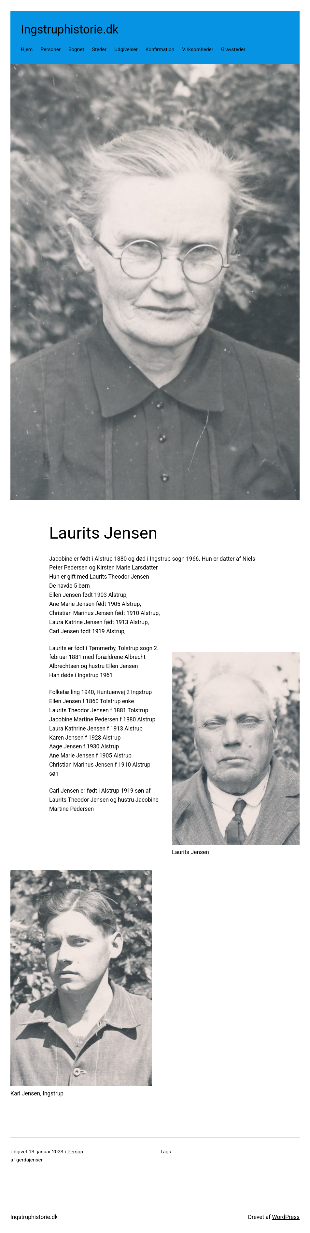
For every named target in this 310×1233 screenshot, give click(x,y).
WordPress (286, 1217)
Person (75, 1152)
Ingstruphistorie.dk (70, 29)
